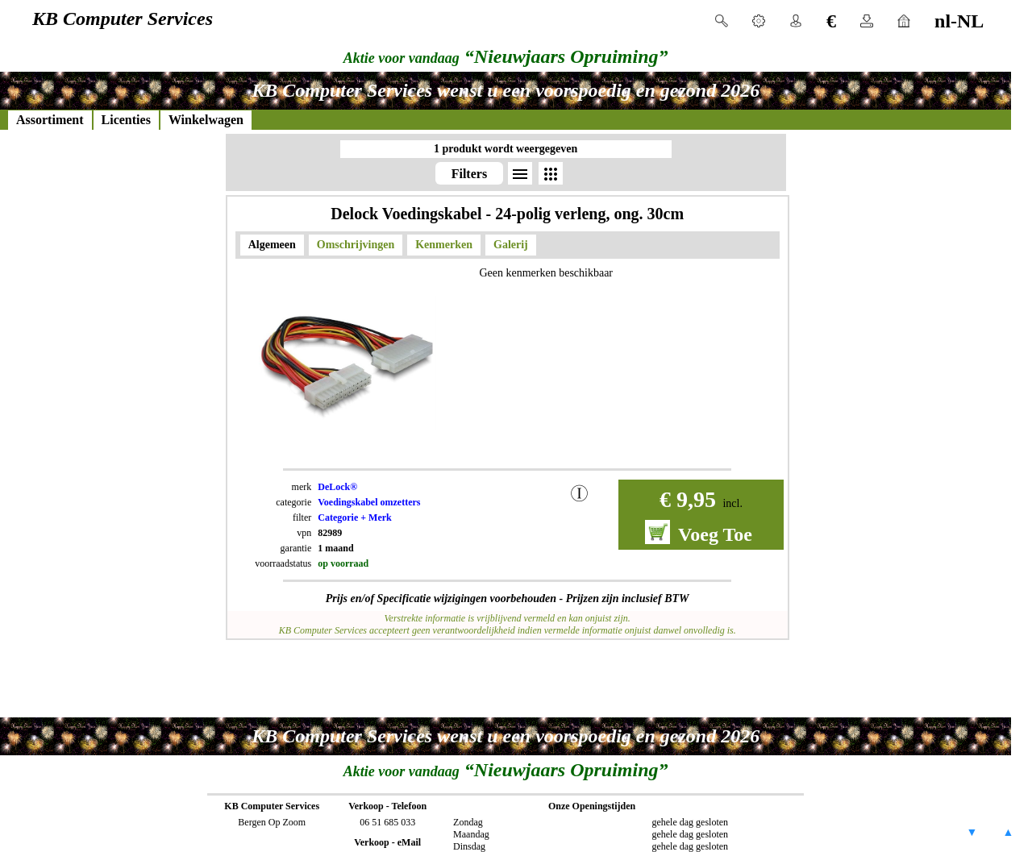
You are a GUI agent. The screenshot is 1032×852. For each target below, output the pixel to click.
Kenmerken (443, 245)
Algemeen (272, 245)
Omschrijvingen (355, 245)
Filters (469, 174)
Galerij (510, 245)
